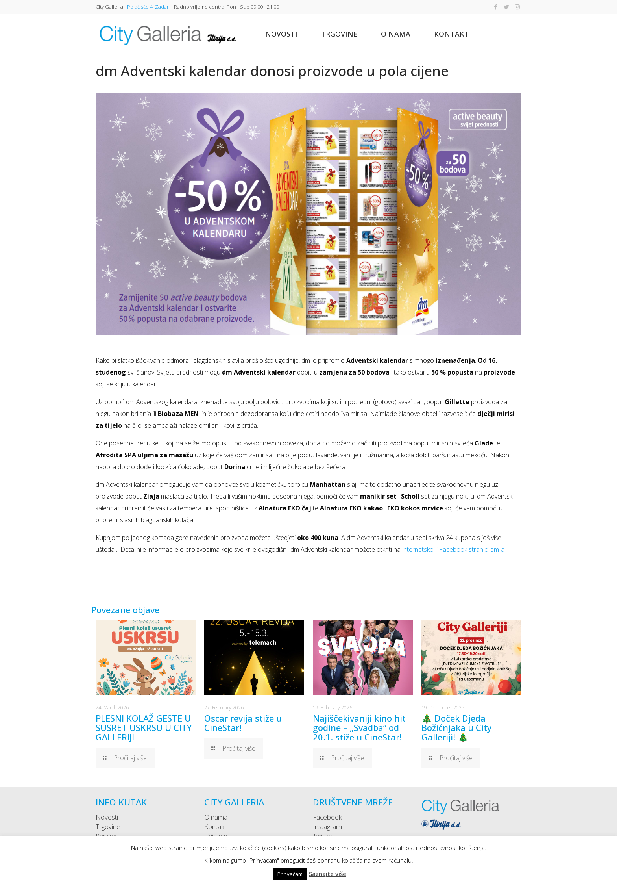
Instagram (327, 826)
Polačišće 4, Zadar (148, 6)
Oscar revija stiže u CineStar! (243, 722)
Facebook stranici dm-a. (472, 549)
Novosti (107, 817)
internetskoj (418, 549)
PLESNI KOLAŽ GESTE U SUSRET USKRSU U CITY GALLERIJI (144, 727)
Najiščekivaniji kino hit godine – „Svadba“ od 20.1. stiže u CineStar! (359, 727)
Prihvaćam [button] (290, 874)
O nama (215, 817)
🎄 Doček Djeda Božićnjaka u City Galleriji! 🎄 (456, 727)
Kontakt (215, 826)
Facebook (327, 817)
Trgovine (108, 826)
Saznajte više (327, 874)
